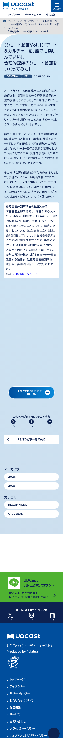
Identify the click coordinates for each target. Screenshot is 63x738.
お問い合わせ (18, 721)
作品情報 (50, 14)
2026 (12, 487)
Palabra (32, 651)
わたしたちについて (21, 700)
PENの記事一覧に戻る (31, 449)
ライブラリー (14, 14)
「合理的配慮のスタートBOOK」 (32, 392)
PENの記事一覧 (49, 21)
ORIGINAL (13, 76)
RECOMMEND (17, 515)
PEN (27, 76)
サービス (14, 714)
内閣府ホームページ (25, 274)
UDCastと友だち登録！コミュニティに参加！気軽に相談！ (28, 585)
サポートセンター (33, 14)
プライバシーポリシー (22, 728)
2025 (12, 496)
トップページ (14, 21)
